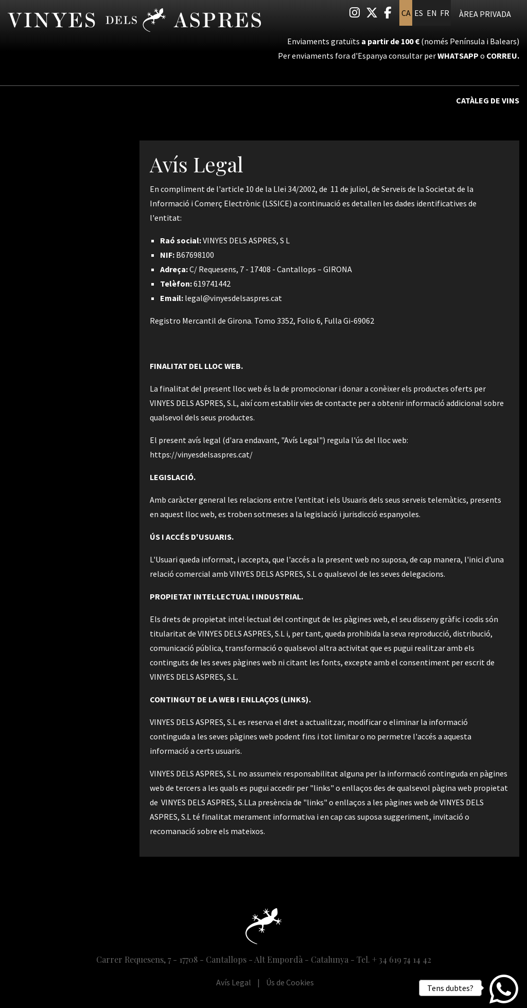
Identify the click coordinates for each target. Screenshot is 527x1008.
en (432, 13)
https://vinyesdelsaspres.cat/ (201, 454)
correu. (502, 55)
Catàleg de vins (487, 100)
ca (406, 13)
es (418, 13)
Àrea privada (485, 14)
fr (444, 13)
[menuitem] (354, 12)
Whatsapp (458, 55)
